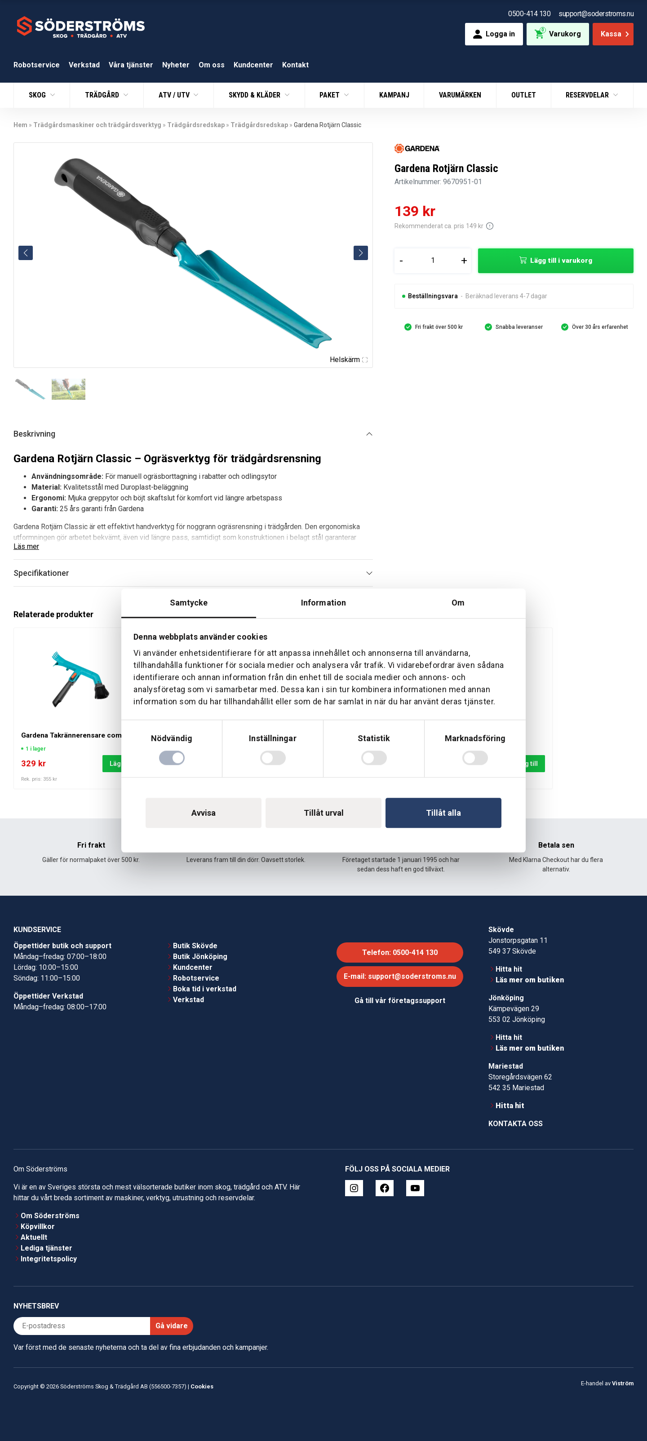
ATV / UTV (175, 95)
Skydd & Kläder (255, 95)
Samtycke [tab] (189, 602)
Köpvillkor (38, 1226)
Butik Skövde (195, 946)
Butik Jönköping (200, 956)
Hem (20, 124)
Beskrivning (34, 433)
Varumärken (460, 95)
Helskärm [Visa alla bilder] (349, 359)
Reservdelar (588, 95)
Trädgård (103, 95)
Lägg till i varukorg (561, 260)
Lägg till (526, 763)
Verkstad (84, 65)
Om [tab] (458, 602)
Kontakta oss (515, 1123)
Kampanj (394, 95)
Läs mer (26, 546)
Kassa (616, 34)
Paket (330, 95)
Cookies (202, 1386)
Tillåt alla (443, 813)
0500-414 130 (529, 13)
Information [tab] (323, 602)
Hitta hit (509, 969)
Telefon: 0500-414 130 (400, 952)
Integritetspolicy (49, 1259)
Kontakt (295, 65)
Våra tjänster (131, 65)
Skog (38, 95)
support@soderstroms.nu (596, 13)
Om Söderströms (50, 1215)
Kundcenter (253, 65)
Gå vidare (171, 1326)
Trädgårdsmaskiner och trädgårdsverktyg (97, 124)
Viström (623, 1383)
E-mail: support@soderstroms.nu (400, 976)
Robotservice (36, 65)
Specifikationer (41, 573)
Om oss (212, 65)
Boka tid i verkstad (204, 989)
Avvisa (203, 813)
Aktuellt (34, 1237)
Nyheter (176, 65)
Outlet (523, 95)
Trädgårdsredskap (196, 124)
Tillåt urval (324, 813)
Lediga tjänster (46, 1248)
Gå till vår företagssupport (400, 1000)
